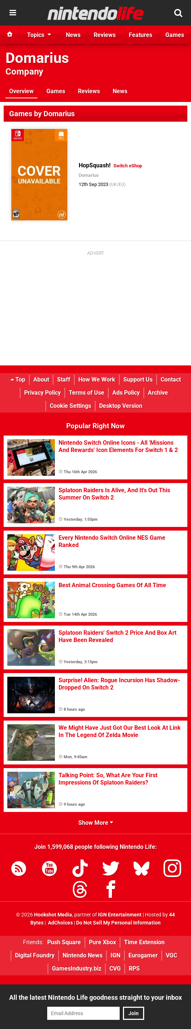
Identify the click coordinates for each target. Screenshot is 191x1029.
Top (18, 379)
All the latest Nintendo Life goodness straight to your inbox (95, 997)
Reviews (89, 91)
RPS (134, 968)
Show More (95, 822)
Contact (171, 379)
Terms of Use (86, 392)
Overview (21, 91)
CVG (115, 968)
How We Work (96, 379)
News (120, 91)
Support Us (138, 379)
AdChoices (60, 923)
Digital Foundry (35, 955)
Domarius (37, 58)
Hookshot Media (53, 915)
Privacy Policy (42, 392)
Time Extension (144, 942)
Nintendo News (82, 955)
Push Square (64, 942)
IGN (115, 955)
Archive (158, 392)
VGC (171, 955)
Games (55, 91)
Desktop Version (120, 405)
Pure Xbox (102, 942)
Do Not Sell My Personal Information (118, 923)
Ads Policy (126, 392)
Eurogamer (143, 955)
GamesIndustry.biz (76, 968)
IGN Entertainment (120, 915)
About (41, 379)
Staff (63, 379)
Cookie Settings (70, 405)
